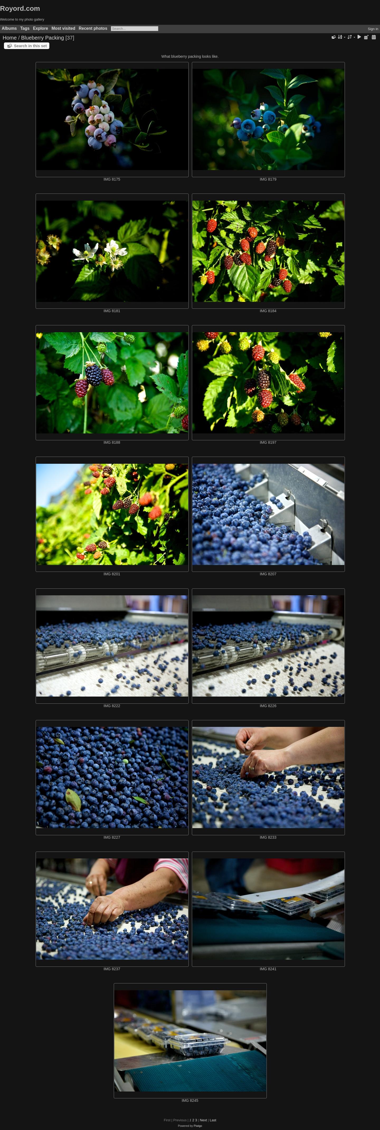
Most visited (63, 28)
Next (203, 1120)
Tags (25, 28)
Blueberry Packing (42, 38)
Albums (9, 28)
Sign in (373, 29)
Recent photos (93, 28)
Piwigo (198, 1125)
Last (213, 1120)
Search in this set (30, 46)
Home (10, 38)
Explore (40, 28)
